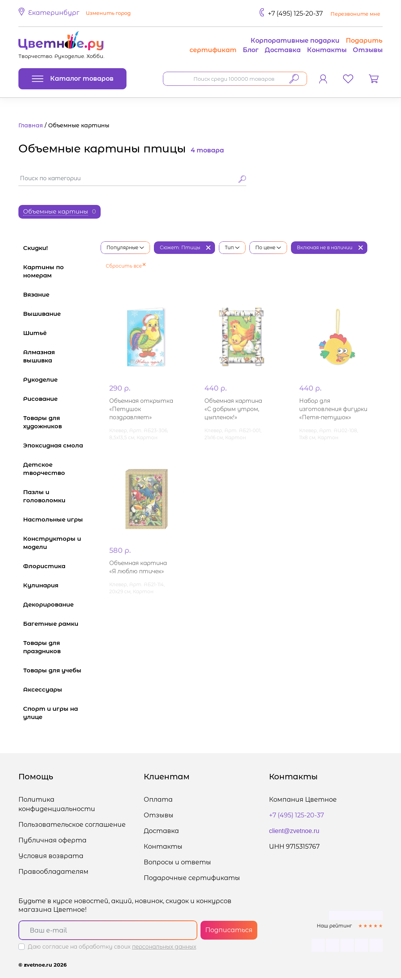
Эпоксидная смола (58, 445)
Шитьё (58, 332)
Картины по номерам (58, 271)
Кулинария (58, 585)
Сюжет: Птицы (180, 247)
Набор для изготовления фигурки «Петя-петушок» (333, 409)
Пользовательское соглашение (72, 824)
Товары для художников (58, 422)
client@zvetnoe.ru (294, 831)
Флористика (58, 566)
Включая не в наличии (324, 247)
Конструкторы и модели (58, 542)
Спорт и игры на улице (58, 712)
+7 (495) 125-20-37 (295, 13)
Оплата (158, 799)
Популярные (125, 247)
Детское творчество (58, 468)
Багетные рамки (58, 623)
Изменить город (108, 13)
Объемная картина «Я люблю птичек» (138, 567)
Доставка (283, 50)
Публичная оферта (52, 840)
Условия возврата (50, 856)
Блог (250, 50)
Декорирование (58, 604)
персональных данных (164, 946)
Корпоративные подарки (295, 40)
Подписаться (229, 930)
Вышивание (58, 313)
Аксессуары (58, 689)
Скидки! (35, 248)
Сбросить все (126, 266)
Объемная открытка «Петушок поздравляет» (141, 409)
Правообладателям (53, 871)
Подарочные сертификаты (192, 878)
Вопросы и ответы (177, 862)
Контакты (327, 50)
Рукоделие (58, 379)
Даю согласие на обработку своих (112, 946)
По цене (268, 247)
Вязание (58, 294)
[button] (75, 13)
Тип (232, 247)
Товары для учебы (58, 670)
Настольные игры (58, 519)
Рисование (58, 398)
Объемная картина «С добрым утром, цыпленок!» (233, 409)
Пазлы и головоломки (58, 496)
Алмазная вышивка (58, 356)
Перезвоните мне (355, 14)
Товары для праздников (58, 646)
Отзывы (368, 50)
